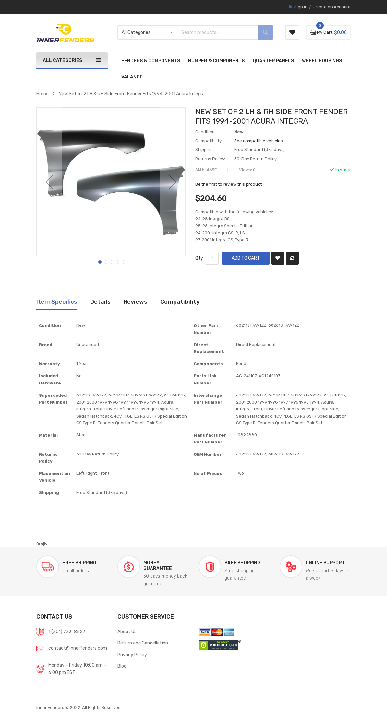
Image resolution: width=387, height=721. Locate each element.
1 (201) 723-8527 (66, 631)
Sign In (301, 7)
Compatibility (180, 301)
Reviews (135, 301)
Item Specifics (56, 301)
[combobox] (211, 32)
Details (100, 301)
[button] (49, 181)
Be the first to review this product (228, 184)
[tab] (56, 302)
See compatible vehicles (258, 140)
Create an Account (332, 7)
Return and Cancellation (142, 642)
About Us (127, 631)
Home (42, 93)
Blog (122, 665)
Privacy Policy (132, 654)
